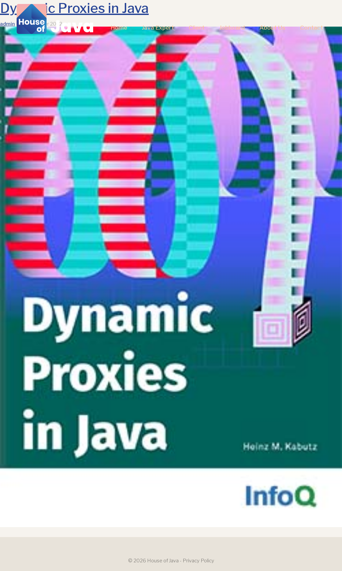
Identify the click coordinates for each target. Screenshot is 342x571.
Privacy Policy (198, 561)
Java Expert (158, 27)
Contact (311, 27)
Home (118, 27)
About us (272, 27)
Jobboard (232, 27)
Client (197, 27)
